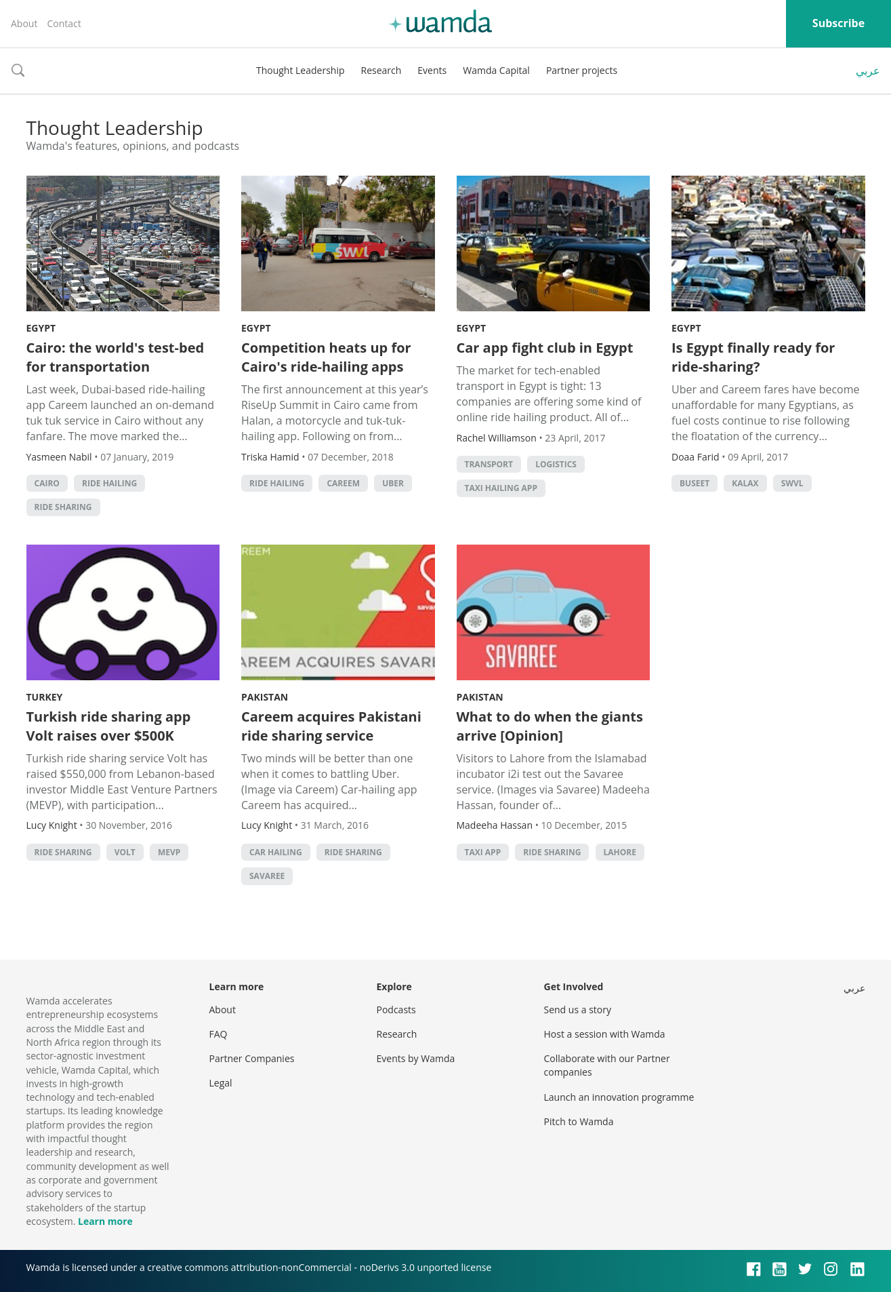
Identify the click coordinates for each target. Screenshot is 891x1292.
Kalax (745, 483)
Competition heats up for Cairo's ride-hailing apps (326, 357)
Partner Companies (252, 1058)
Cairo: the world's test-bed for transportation (115, 357)
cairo (47, 483)
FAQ (218, 1033)
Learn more (105, 1221)
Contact (64, 23)
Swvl (792, 483)
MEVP (169, 852)
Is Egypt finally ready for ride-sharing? (753, 357)
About (24, 23)
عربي (868, 70)
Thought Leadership (300, 70)
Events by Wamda (416, 1058)
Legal (220, 1082)
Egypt (41, 327)
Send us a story (577, 1009)
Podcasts (396, 1009)
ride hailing (109, 483)
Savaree (267, 876)
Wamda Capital (496, 70)
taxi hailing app (501, 488)
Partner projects (581, 70)
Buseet (694, 483)
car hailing (275, 852)
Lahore (620, 852)
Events (432, 70)
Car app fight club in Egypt (545, 347)
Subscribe (838, 23)
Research (381, 70)
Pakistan (264, 696)
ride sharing (63, 507)
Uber (393, 483)
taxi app (483, 852)
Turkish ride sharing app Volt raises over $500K (108, 726)
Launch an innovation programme (619, 1097)
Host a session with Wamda (604, 1033)
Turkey (44, 696)
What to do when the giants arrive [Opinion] (550, 726)
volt (125, 852)
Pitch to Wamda (579, 1121)
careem (343, 483)
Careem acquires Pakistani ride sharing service (331, 726)
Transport (489, 464)
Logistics (556, 464)
